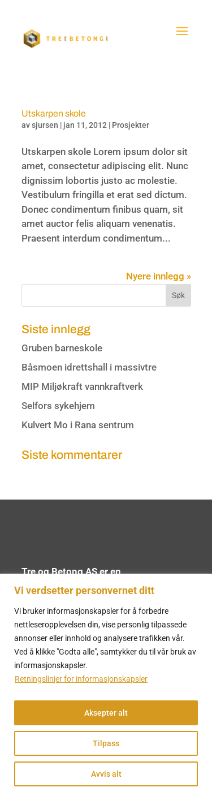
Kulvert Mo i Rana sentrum (77, 425)
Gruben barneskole (61, 348)
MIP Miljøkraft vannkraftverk (82, 386)
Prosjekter (130, 125)
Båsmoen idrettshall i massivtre (89, 367)
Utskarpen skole (53, 113)
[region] (106, 685)
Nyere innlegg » (158, 276)
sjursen (45, 125)
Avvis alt (106, 773)
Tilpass (106, 743)
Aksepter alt (106, 712)
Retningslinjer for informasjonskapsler (81, 678)
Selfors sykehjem (58, 405)
